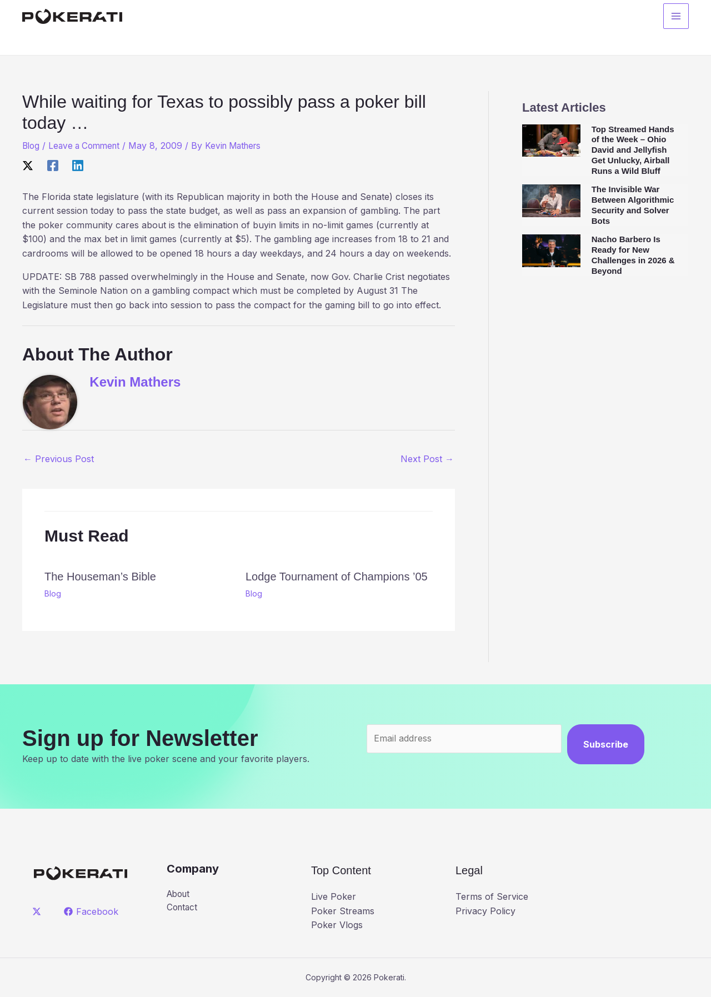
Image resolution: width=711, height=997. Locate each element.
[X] (27, 165)
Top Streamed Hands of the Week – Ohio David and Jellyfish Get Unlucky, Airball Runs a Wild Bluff (633, 150)
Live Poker (333, 896)
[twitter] (38, 911)
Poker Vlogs (337, 924)
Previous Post (58, 458)
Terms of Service (491, 896)
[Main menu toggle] (676, 17)
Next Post (427, 458)
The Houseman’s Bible (100, 576)
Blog (31, 145)
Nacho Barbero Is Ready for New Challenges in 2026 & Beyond (633, 254)
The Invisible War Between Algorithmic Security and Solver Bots (633, 204)
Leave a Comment (88, 145)
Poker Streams (342, 910)
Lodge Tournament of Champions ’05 (337, 576)
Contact (183, 908)
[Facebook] (52, 165)
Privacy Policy (485, 910)
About (180, 894)
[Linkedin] (77, 165)
